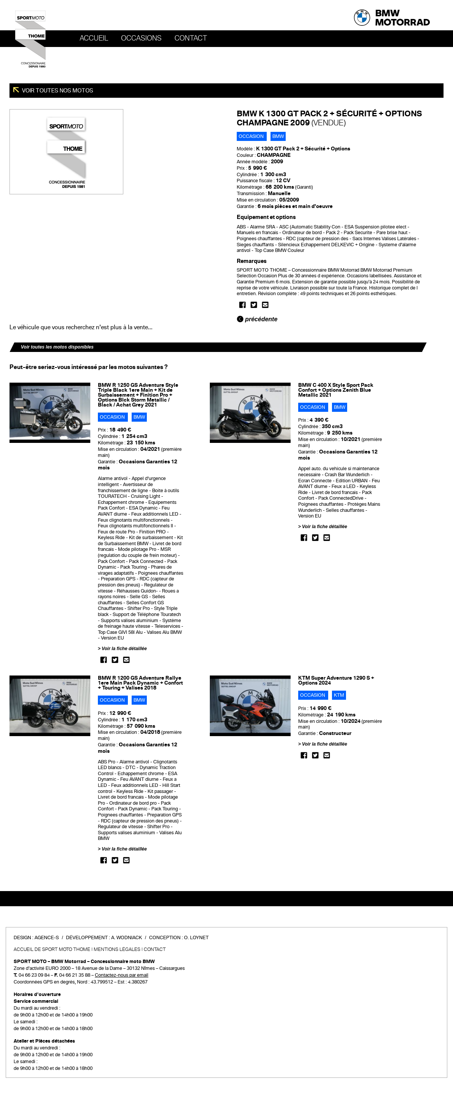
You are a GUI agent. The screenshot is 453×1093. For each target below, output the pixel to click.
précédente (257, 319)
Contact (191, 38)
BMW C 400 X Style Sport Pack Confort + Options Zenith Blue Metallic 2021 (335, 390)
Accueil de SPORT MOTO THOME (52, 949)
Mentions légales (117, 949)
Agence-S (47, 937)
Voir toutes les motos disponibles (57, 347)
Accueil (94, 38)
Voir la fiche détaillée (124, 648)
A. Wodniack (126, 937)
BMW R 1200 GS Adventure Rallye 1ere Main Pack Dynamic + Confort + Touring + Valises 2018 (140, 683)
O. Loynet (196, 937)
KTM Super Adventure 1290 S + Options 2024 (336, 680)
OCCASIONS (141, 38)
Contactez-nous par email (121, 975)
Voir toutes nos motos (57, 91)
